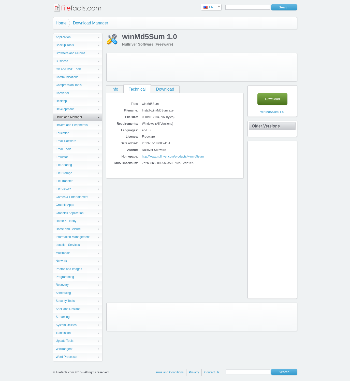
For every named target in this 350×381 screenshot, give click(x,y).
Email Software (66, 141)
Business (62, 61)
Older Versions (266, 126)
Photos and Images (69, 269)
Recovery (62, 285)
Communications (67, 77)
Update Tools (65, 341)
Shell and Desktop (68, 309)
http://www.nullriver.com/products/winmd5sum (173, 156)
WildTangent (64, 349)
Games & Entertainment (72, 197)
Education (62, 133)
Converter (62, 93)
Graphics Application (69, 213)
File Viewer (63, 189)
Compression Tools (69, 85)
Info (114, 89)
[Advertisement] (201, 67)
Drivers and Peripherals (72, 125)
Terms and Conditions (169, 372)
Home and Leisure (68, 229)
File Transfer (64, 181)
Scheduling (63, 293)
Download (165, 89)
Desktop (61, 101)
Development (65, 109)
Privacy (194, 372)
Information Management (73, 237)
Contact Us (211, 372)
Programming (65, 277)
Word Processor (67, 357)
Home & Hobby (66, 221)
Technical (137, 89)
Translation (63, 333)
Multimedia (63, 253)
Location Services (68, 245)
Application (63, 37)
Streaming (63, 317)
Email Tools (63, 149)
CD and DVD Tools (68, 69)
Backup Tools (65, 45)
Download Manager (90, 23)
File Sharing (64, 165)
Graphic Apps (65, 205)
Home (61, 23)
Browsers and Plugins (70, 53)
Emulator (62, 157)
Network (61, 261)
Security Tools (65, 301)
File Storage (64, 173)
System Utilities (66, 325)
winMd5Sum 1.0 (272, 112)
